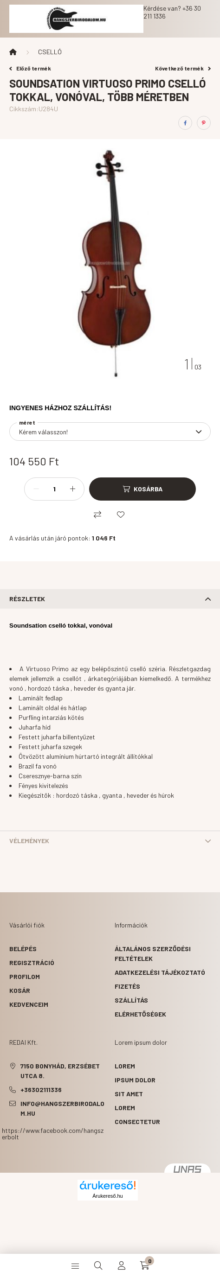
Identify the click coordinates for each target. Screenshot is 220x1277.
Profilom (24, 976)
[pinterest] (204, 123)
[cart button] (145, 1265)
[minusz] (36, 489)
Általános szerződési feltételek (153, 953)
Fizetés (127, 986)
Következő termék (183, 68)
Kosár (19, 990)
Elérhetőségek (140, 1014)
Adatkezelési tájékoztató (160, 972)
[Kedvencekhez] (120, 514)
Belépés (23, 949)
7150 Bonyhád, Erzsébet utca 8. (60, 1071)
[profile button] (121, 1265)
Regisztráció (31, 962)
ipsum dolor (135, 1080)
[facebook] (185, 123)
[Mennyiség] (54, 489)
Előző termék (30, 68)
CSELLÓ (50, 52)
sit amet (129, 1094)
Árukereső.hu (107, 1196)
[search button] (98, 1265)
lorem (125, 1066)
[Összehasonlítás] (97, 514)
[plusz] (72, 489)
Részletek (27, 599)
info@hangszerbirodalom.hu (62, 1108)
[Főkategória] (13, 52)
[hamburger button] (75, 1265)
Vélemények (29, 841)
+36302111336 (41, 1089)
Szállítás (131, 1000)
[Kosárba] (142, 489)
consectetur (137, 1121)
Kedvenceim (28, 1004)
